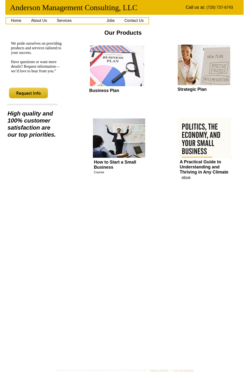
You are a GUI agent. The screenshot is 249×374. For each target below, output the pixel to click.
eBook (186, 177)
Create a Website (159, 370)
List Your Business (184, 370)
